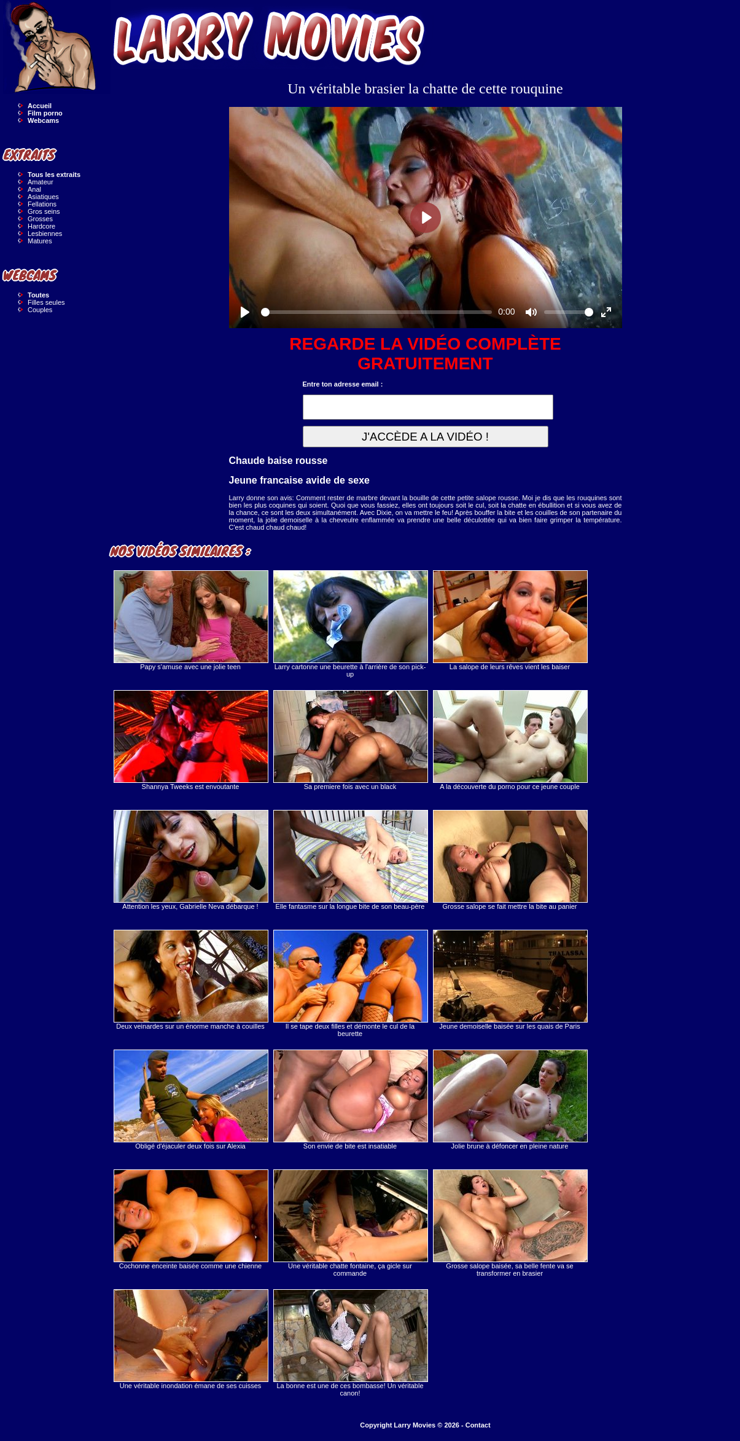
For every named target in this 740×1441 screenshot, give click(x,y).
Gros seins (44, 211)
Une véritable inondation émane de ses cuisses (190, 1339)
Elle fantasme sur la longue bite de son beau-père (350, 860)
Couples (40, 309)
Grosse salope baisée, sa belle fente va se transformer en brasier (509, 1223)
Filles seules (46, 302)
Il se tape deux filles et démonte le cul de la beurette (350, 983)
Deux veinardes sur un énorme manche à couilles (190, 980)
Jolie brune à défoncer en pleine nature (509, 1100)
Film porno (45, 113)
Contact (478, 1425)
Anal (34, 189)
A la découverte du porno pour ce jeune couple (509, 740)
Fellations (42, 204)
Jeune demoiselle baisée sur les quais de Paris (509, 980)
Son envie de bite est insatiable (350, 1100)
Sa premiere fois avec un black (350, 740)
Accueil (40, 105)
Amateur (40, 182)
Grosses (40, 218)
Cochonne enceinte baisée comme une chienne (190, 1219)
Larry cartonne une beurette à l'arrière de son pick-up (350, 624)
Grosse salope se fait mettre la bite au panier (509, 860)
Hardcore (41, 226)
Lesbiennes (45, 233)
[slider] (377, 312)
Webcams (43, 120)
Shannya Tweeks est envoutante (190, 740)
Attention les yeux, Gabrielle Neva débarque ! (190, 860)
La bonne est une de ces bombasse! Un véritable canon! (350, 1343)
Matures (40, 241)
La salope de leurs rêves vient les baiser (509, 620)
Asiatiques (43, 196)
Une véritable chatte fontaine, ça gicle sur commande (350, 1223)
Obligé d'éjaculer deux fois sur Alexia (190, 1100)
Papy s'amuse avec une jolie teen (190, 620)
